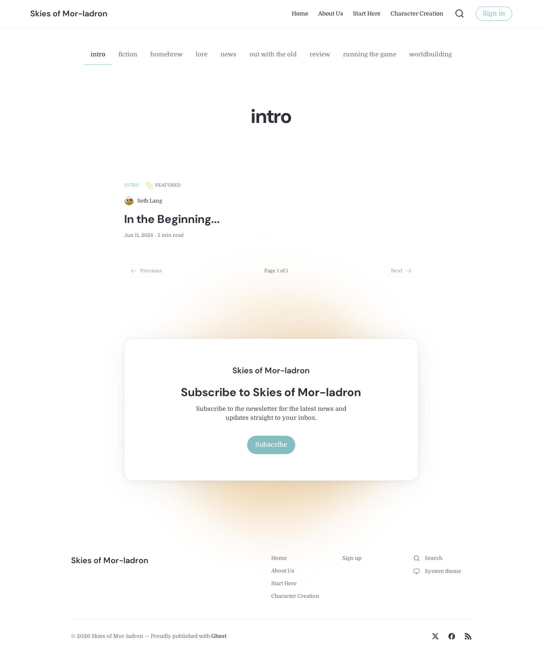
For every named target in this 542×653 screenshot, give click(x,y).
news (228, 54)
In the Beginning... (172, 219)
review (320, 54)
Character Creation (416, 13)
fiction (127, 54)
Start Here (367, 13)
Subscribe (271, 444)
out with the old (273, 54)
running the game (369, 54)
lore (201, 54)
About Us (330, 13)
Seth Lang (149, 201)
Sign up (351, 558)
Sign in (494, 13)
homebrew (166, 54)
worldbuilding (430, 54)
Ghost (219, 636)
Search (427, 558)
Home (300, 13)
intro (98, 54)
